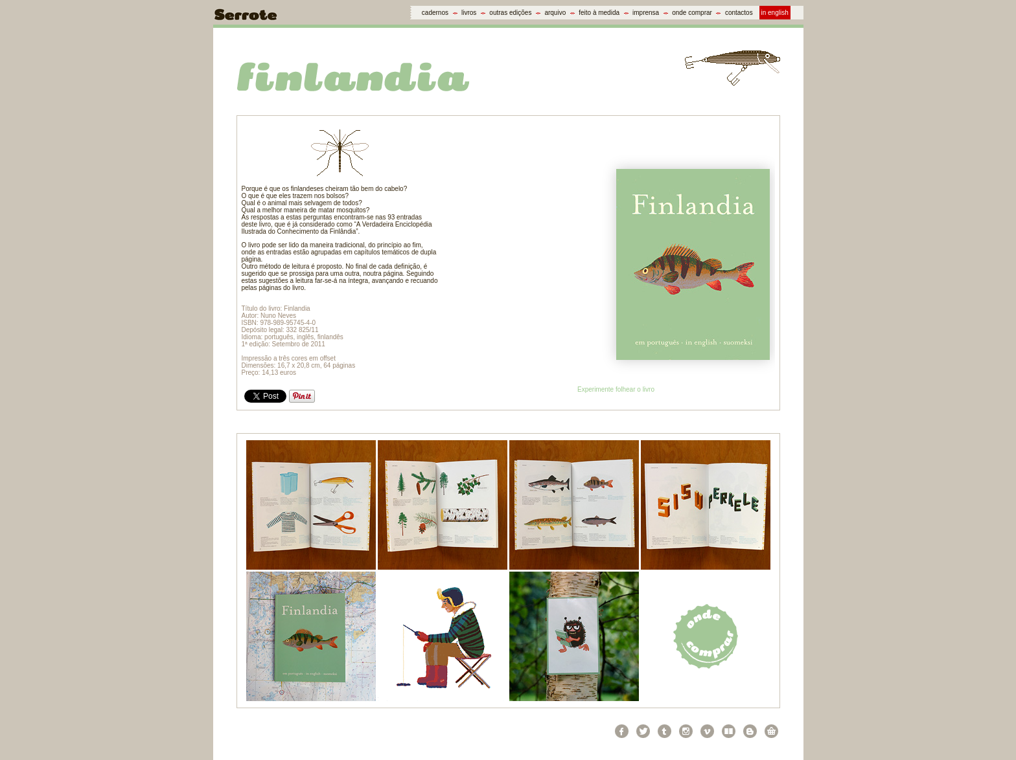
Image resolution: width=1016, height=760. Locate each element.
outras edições (510, 12)
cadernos (435, 12)
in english (775, 12)
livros (468, 12)
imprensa (645, 12)
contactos (739, 12)
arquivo (555, 12)
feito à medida (599, 12)
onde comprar (692, 12)
